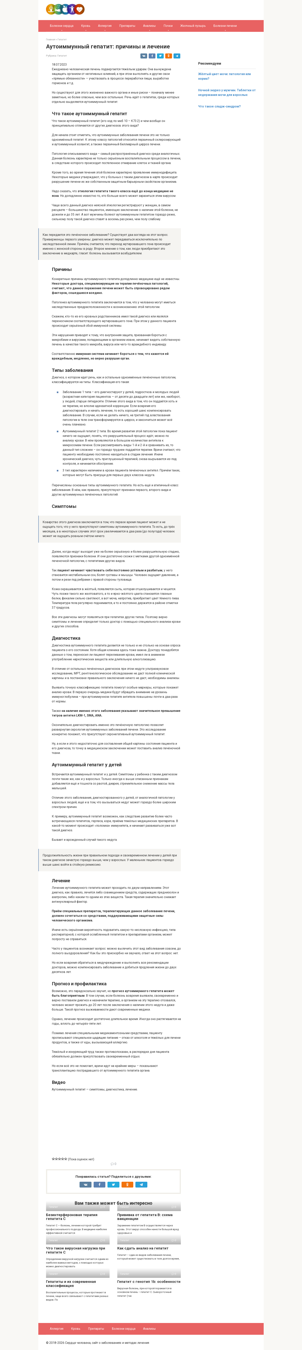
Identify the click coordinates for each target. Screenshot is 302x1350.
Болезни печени (225, 26)
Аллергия (105, 26)
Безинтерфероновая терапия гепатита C (71, 1217)
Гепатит (62, 55)
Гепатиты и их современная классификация (71, 1283)
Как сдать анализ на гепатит (143, 1248)
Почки (168, 26)
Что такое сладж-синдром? (219, 106)
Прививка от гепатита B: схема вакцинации (145, 1217)
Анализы (149, 26)
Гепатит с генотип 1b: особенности (148, 1281)
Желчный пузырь (193, 26)
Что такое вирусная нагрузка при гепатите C (75, 1250)
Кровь (85, 26)
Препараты (127, 26)
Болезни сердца (61, 26)
